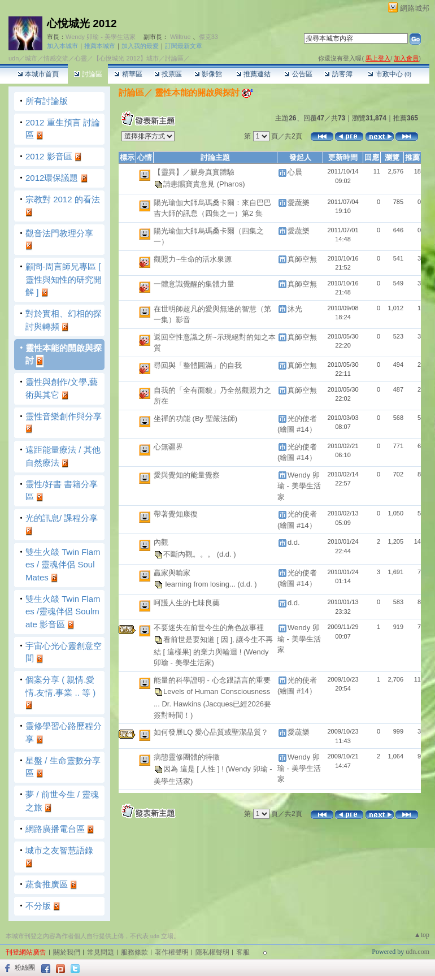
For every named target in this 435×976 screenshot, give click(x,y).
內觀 (161, 542)
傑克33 (208, 36)
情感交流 (56, 58)
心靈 (81, 58)
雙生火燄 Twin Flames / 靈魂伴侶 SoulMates (63, 564)
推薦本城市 (99, 45)
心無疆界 (168, 447)
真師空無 (302, 259)
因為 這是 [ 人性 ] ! (194, 769)
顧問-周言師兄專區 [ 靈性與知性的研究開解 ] (63, 279)
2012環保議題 (51, 178)
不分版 (38, 905)
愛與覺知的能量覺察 (187, 475)
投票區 (168, 74)
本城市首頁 (38, 74)
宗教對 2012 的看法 (62, 199)
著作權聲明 (172, 952)
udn (13, 58)
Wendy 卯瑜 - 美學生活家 (101, 36)
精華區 (128, 74)
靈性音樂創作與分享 (63, 416)
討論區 (88, 74)
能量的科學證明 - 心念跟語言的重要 (212, 680)
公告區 (298, 74)
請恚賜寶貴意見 (190, 183)
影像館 (208, 74)
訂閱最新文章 (183, 45)
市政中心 (389, 74)
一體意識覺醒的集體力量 (194, 284)
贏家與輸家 (172, 573)
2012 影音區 (48, 156)
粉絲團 (25, 967)
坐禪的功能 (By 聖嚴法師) (195, 418)
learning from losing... (200, 584)
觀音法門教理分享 (59, 233)
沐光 (295, 309)
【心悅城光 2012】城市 (126, 58)
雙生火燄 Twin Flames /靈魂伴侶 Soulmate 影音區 (63, 611)
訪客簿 (338, 74)
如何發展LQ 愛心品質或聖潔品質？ (211, 732)
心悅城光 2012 (82, 23)
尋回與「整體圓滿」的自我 (198, 365)
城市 (31, 58)
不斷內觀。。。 (190, 554)
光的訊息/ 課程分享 (61, 518)
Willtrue (180, 36)
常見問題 (100, 952)
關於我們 (66, 952)
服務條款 (134, 952)
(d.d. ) (226, 554)
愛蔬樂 (299, 202)
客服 (243, 952)
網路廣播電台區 (55, 829)
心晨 (295, 172)
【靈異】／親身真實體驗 (194, 172)
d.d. (294, 542)
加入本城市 (62, 45)
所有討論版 (46, 101)
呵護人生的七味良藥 (187, 602)
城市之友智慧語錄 (59, 850)
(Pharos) (231, 183)
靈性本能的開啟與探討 (196, 92)
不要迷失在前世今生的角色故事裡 (209, 627)
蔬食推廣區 (46, 884)
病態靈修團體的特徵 (187, 757)
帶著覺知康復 (176, 514)
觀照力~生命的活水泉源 (193, 259)
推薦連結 (253, 74)
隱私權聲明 (212, 952)
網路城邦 (414, 8)
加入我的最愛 (140, 45)
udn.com (417, 952)
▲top (421, 935)
